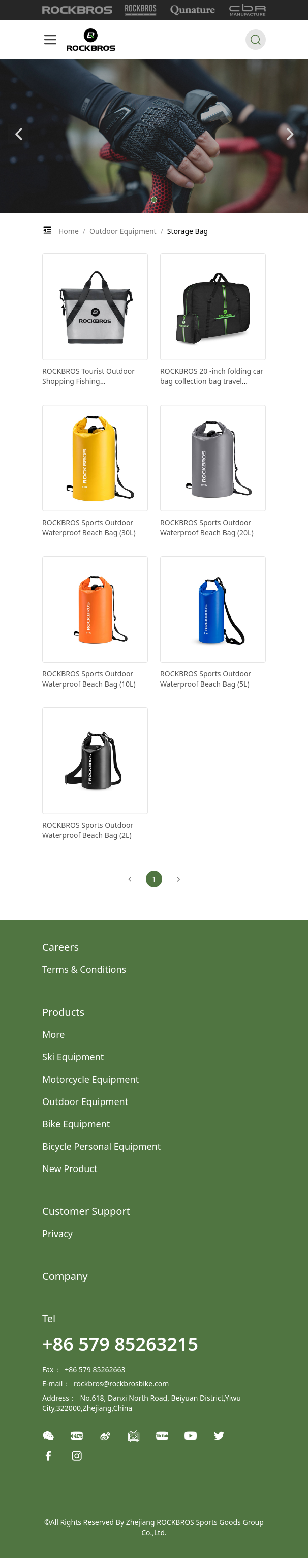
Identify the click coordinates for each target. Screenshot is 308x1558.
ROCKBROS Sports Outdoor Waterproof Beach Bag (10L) (89, 679)
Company (65, 1276)
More (53, 1034)
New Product (70, 1168)
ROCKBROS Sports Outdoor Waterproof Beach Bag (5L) (205, 679)
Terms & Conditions (84, 969)
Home (68, 231)
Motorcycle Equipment (90, 1079)
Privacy (57, 1233)
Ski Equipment (73, 1057)
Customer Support (86, 1211)
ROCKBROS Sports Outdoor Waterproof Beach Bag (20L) (207, 527)
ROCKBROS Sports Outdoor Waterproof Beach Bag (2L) (87, 830)
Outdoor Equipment (123, 231)
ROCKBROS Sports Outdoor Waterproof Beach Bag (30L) (89, 527)
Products (63, 1012)
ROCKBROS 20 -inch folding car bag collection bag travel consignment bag (211, 381)
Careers (60, 947)
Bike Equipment (76, 1124)
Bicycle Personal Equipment (101, 1146)
